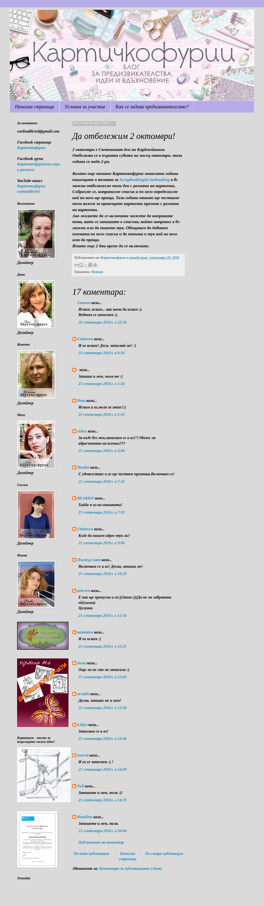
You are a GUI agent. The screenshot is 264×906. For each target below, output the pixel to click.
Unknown (85, 339)
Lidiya (82, 725)
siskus (82, 431)
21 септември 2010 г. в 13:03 (102, 677)
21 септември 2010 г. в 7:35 (101, 481)
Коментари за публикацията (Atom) (130, 868)
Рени (81, 400)
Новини (97, 272)
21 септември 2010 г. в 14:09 (102, 769)
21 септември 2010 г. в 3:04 (101, 451)
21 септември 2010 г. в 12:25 (102, 646)
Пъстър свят (89, 560)
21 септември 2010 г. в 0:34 (101, 353)
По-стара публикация (164, 853)
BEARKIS (85, 498)
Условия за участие (85, 106)
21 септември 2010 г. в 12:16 (102, 615)
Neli (80, 786)
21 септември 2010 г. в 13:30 (102, 708)
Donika (83, 467)
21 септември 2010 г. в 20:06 (102, 831)
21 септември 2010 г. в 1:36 (101, 384)
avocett (82, 755)
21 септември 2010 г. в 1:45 (101, 414)
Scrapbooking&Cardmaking (145, 179)
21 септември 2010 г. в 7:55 (101, 512)
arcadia (83, 694)
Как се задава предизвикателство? (152, 106)
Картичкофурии (31, 148)
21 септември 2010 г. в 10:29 (102, 574)
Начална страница (34, 106)
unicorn (83, 591)
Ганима (83, 303)
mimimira (85, 632)
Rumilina (84, 817)
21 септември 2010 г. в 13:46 (102, 738)
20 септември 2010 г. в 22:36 (102, 322)
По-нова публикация (91, 853)
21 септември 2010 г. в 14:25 (102, 800)
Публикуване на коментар (101, 842)
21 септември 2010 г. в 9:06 (101, 543)
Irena (81, 663)
